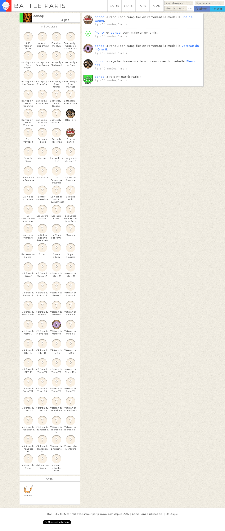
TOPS (142, 5)
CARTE (114, 5)
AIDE (156, 5)
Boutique (172, 514)
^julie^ (100, 32)
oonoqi (38, 16)
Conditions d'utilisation (147, 514)
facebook (202, 8)
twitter (217, 8)
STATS (128, 5)
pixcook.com (105, 514)
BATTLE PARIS (40, 5)
